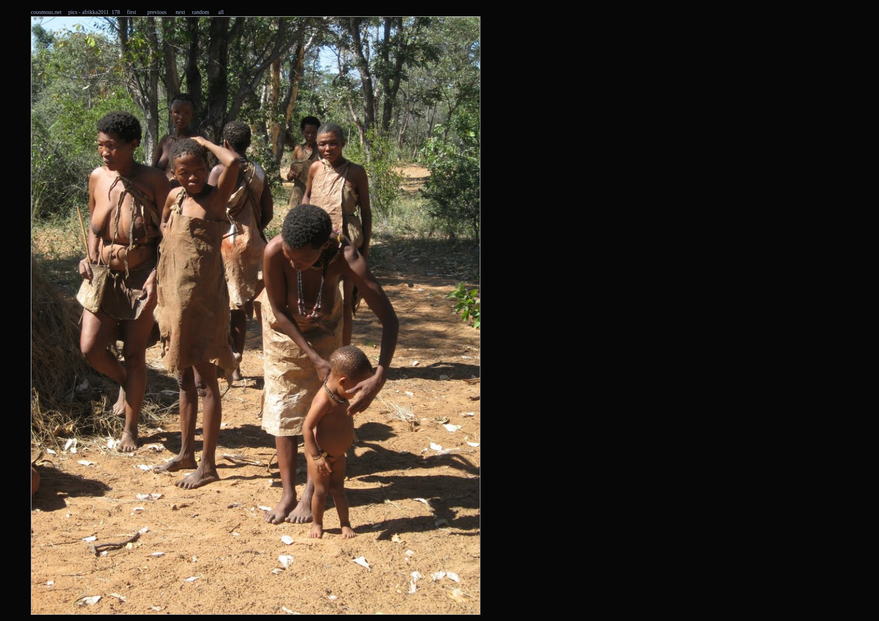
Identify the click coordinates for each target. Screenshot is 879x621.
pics (72, 12)
